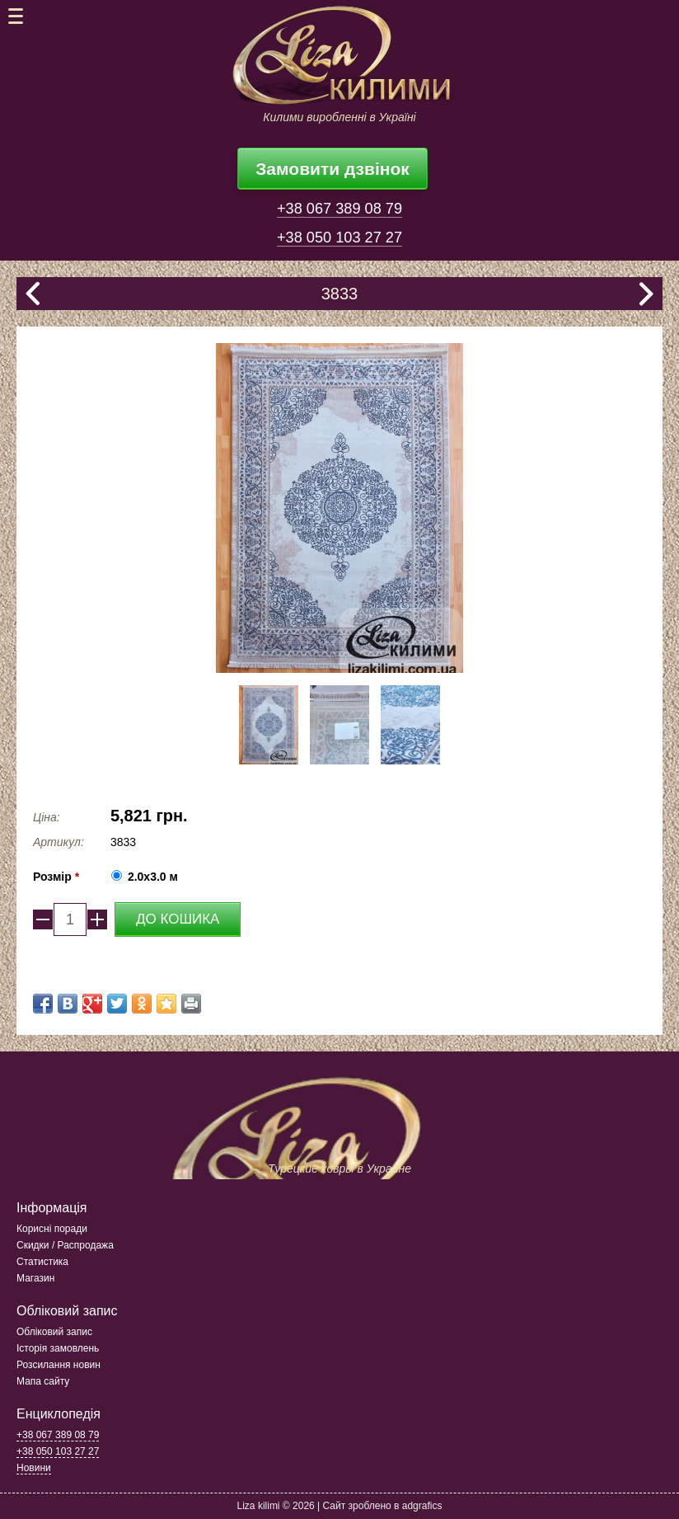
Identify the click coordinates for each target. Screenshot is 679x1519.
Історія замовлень (57, 1348)
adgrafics (422, 1506)
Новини (33, 1468)
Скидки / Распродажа (65, 1245)
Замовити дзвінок (332, 168)
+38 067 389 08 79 (339, 208)
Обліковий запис (54, 1332)
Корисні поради (51, 1228)
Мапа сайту (42, 1381)
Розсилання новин (58, 1365)
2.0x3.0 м (153, 876)
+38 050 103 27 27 (339, 237)
